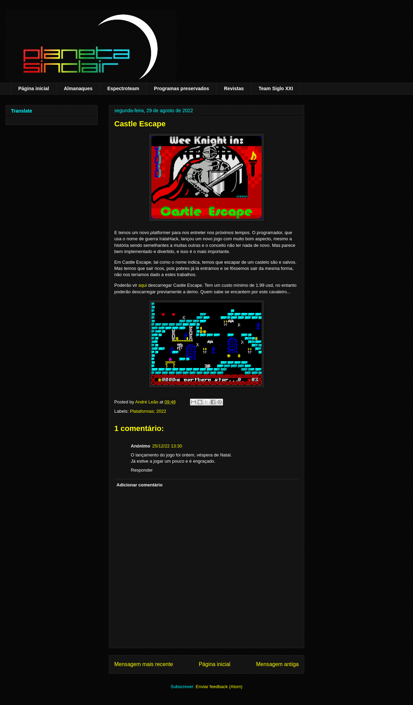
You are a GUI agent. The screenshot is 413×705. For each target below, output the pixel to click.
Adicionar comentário (140, 484)
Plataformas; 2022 (148, 411)
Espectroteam (123, 88)
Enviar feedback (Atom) (219, 686)
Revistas (234, 88)
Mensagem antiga (277, 664)
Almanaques (78, 88)
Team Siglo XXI (275, 88)
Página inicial (33, 88)
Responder (142, 470)
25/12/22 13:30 (167, 446)
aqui (142, 285)
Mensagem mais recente (143, 664)
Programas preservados (181, 88)
